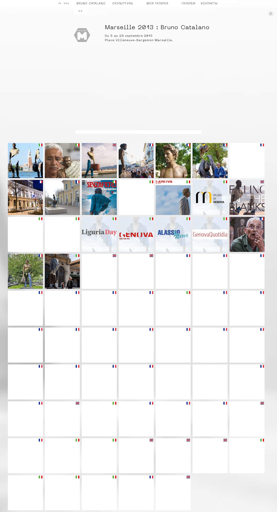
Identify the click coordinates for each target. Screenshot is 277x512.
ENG (66, 3)
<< (80, 11)
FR (59, 3)
